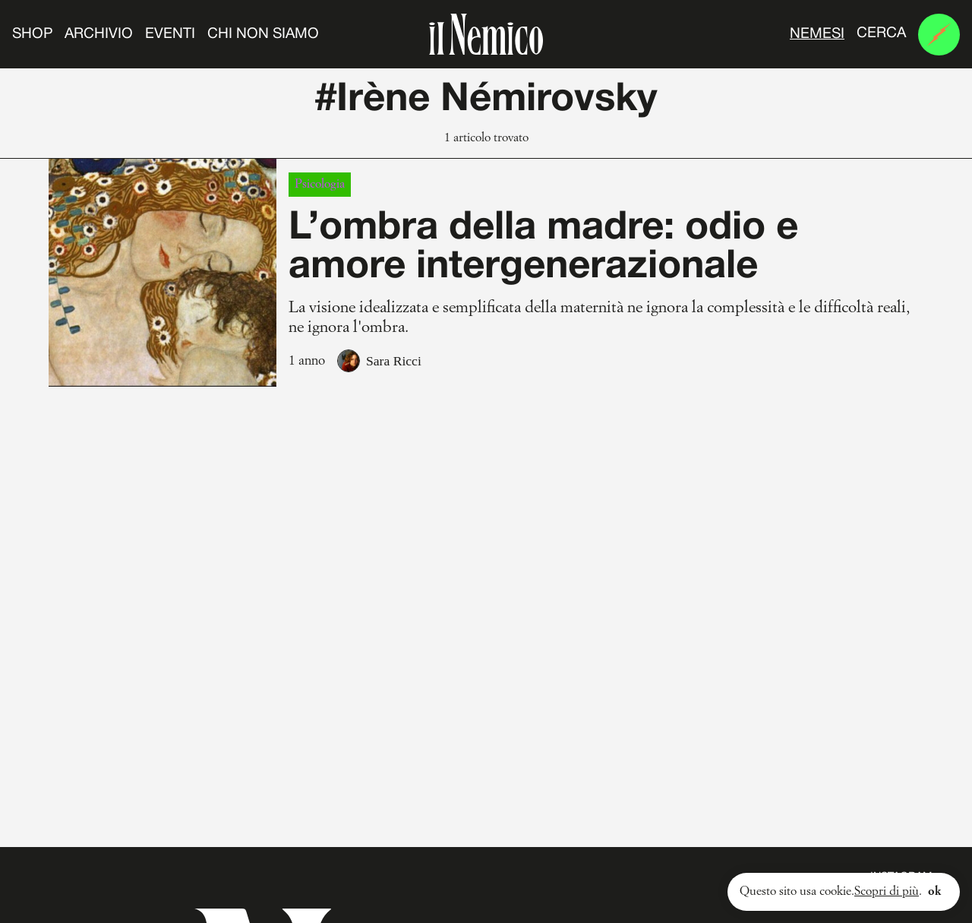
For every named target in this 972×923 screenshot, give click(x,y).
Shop (32, 34)
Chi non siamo (263, 34)
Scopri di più (886, 892)
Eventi (170, 34)
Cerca (881, 33)
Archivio (99, 34)
